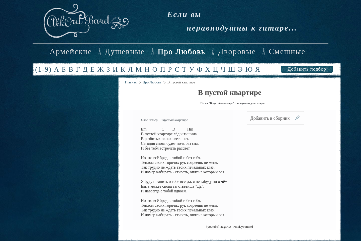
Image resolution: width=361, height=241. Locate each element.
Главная (131, 82)
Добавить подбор (307, 69)
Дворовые (237, 51)
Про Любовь (181, 51)
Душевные (125, 51)
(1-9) (43, 69)
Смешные (287, 51)
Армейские (71, 51)
